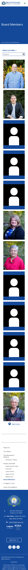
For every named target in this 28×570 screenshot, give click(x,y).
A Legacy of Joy (9, 483)
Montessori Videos (11, 460)
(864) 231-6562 (17, 519)
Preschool (9, 469)
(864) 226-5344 (20, 516)
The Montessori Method (9, 456)
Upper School (10, 474)
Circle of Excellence (10, 487)
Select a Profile (9, 50)
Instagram (18, 547)
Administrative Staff (12, 466)
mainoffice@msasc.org (16, 522)
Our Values (7, 451)
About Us (7, 448)
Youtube (10, 547)
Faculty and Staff (9, 463)
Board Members (9, 479)
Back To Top (14, 424)
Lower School (10, 471)
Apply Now (14, 540)
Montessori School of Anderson (14, 500)
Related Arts (9, 477)
